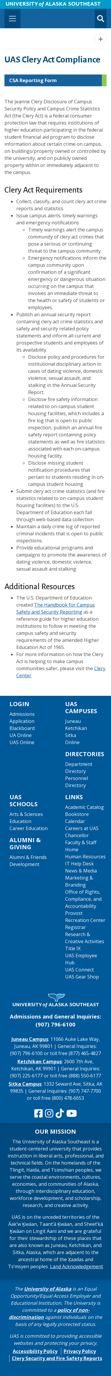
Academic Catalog (84, 807)
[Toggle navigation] (12, 18)
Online (72, 742)
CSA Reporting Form (33, 80)
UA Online (20, 735)
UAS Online (21, 742)
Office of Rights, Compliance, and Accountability (83, 899)
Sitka (70, 735)
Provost (74, 913)
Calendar (75, 821)
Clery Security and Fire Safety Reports (57, 1358)
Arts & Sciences (26, 814)
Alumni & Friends (28, 857)
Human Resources (85, 856)
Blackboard (22, 728)
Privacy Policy (80, 1351)
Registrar (75, 927)
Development (24, 864)
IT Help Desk (79, 863)
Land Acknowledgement (76, 1266)
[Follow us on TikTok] (60, 1114)
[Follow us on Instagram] (49, 1114)
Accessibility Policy (35, 1351)
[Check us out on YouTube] (71, 1114)
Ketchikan (76, 728)
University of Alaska (47, 1289)
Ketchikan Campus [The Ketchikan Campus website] (39, 1061)
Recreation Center (85, 920)
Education (20, 821)
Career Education (28, 828)
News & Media (81, 870)
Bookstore (77, 814)
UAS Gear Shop (82, 976)
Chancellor (77, 835)
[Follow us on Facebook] (38, 1114)
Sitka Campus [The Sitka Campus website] (25, 1084)
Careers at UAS (82, 828)
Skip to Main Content (27, 6)
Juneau (73, 721)
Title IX (73, 948)
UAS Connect (79, 969)
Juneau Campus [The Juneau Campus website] (30, 1039)
